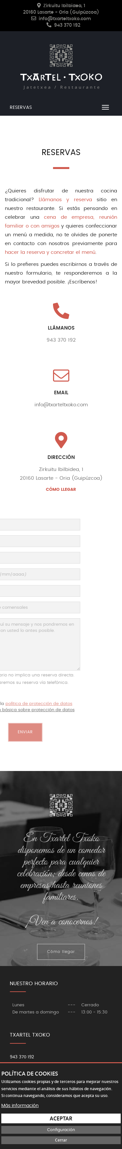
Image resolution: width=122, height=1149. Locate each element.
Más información (20, 1105)
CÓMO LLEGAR (61, 490)
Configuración (61, 1130)
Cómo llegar (61, 952)
